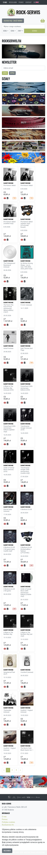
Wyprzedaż (23, 157)
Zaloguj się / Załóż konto (13, 20)
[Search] (23, 26)
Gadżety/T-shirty (23, 145)
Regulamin (13, 2)
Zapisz (5, 73)
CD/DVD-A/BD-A (23, 87)
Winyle (23, 98)
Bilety (23, 122)
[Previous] (4, 770)
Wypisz (12, 73)
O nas (5, 2)
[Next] (20, 770)
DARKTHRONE (8, 183)
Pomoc (21, 2)
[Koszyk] (42, 21)
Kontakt (29, 2)
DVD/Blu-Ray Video (23, 110)
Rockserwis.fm (8, 825)
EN (36, 2)
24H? (19, 30)
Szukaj (34, 30)
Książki (23, 134)
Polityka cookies (8, 822)
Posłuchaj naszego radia (24, 51)
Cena (12, 30)
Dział (5, 30)
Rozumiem (7, 850)
